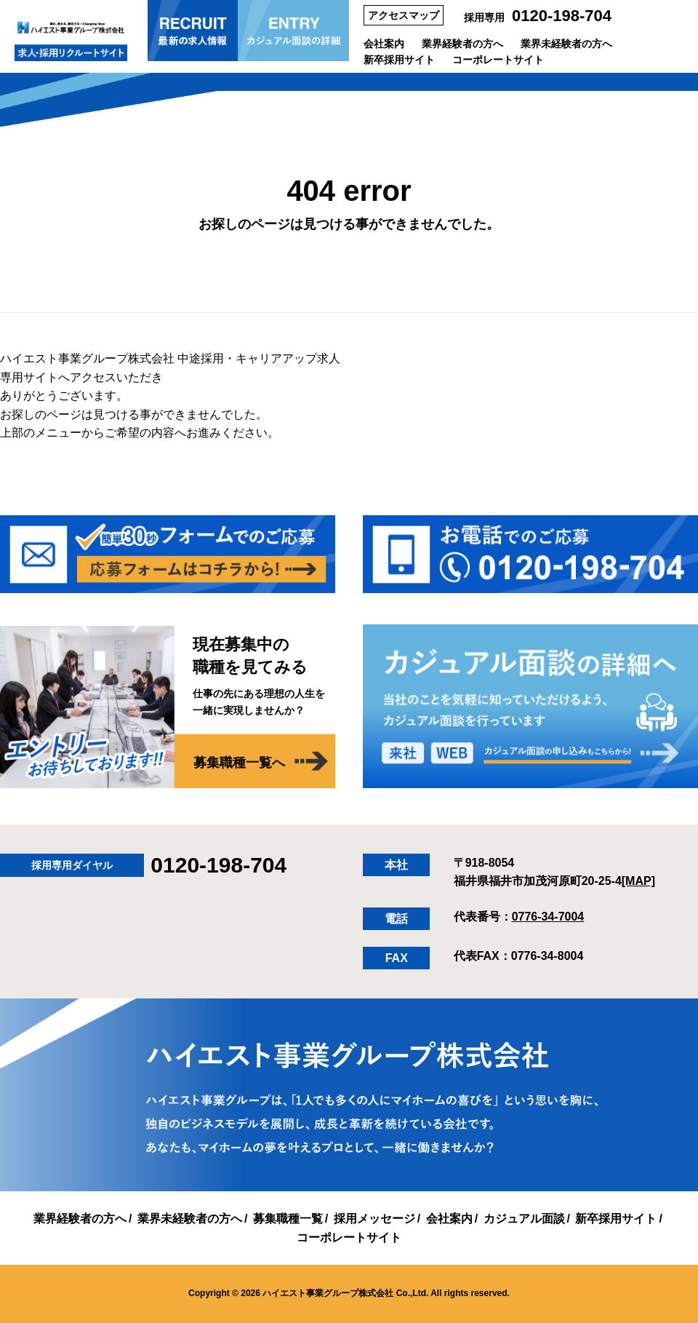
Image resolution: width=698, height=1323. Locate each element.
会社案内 (384, 43)
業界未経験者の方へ (566, 43)
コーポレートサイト (498, 59)
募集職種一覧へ (239, 762)
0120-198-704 (561, 16)
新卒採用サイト (399, 59)
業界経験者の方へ (462, 43)
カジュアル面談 (524, 1218)
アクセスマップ (403, 15)
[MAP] (638, 881)
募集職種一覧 (288, 1218)
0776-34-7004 (548, 916)
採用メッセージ (374, 1218)
